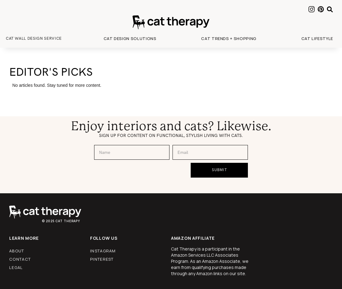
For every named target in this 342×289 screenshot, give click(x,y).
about (16, 251)
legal (16, 267)
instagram (103, 251)
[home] (171, 22)
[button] (130, 38)
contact (20, 259)
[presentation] (141, 175)
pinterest (102, 259)
